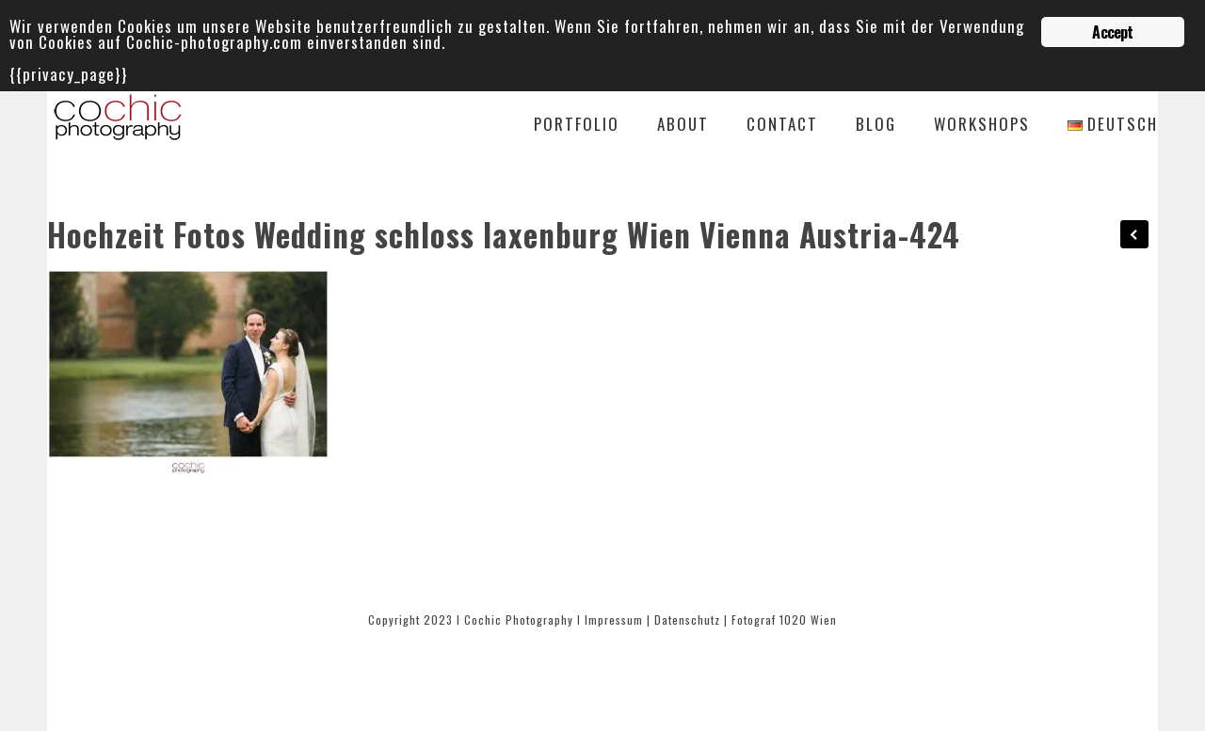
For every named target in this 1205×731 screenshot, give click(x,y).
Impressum (614, 620)
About (683, 125)
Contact (782, 125)
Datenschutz (687, 620)
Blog (876, 125)
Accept (1112, 32)
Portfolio (576, 125)
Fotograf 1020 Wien (784, 620)
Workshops (982, 125)
